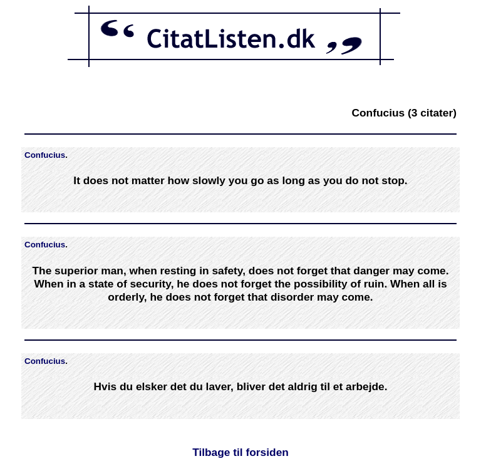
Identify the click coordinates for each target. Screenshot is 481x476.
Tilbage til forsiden (240, 452)
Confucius (44, 155)
